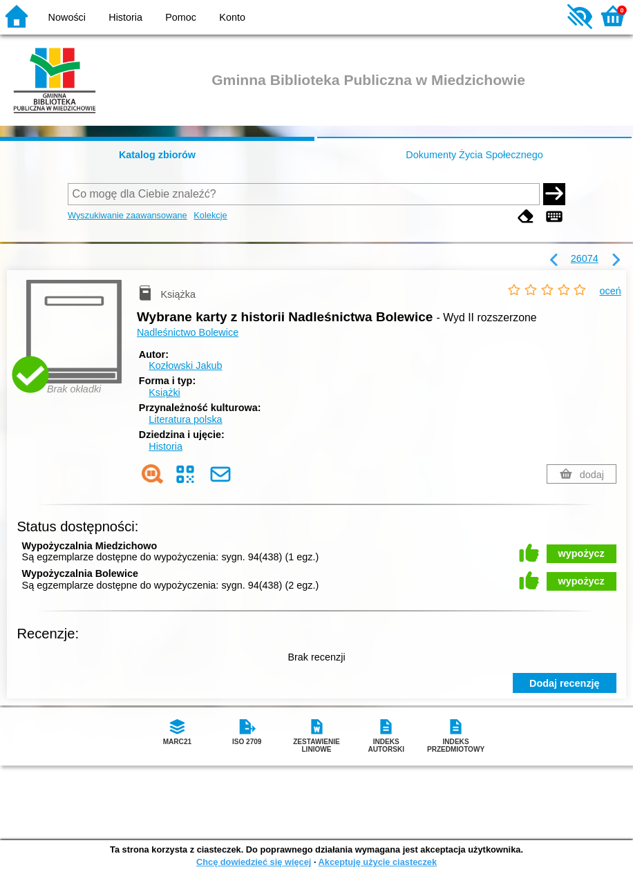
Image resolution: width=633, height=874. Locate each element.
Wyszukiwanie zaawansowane (127, 215)
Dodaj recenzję (564, 683)
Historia (125, 17)
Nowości (67, 17)
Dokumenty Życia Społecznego (474, 154)
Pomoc (180, 17)
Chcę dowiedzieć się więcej (253, 862)
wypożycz (581, 553)
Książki (164, 392)
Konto (232, 17)
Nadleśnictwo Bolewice (187, 332)
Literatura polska (185, 419)
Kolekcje (210, 215)
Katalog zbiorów (157, 154)
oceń (610, 290)
